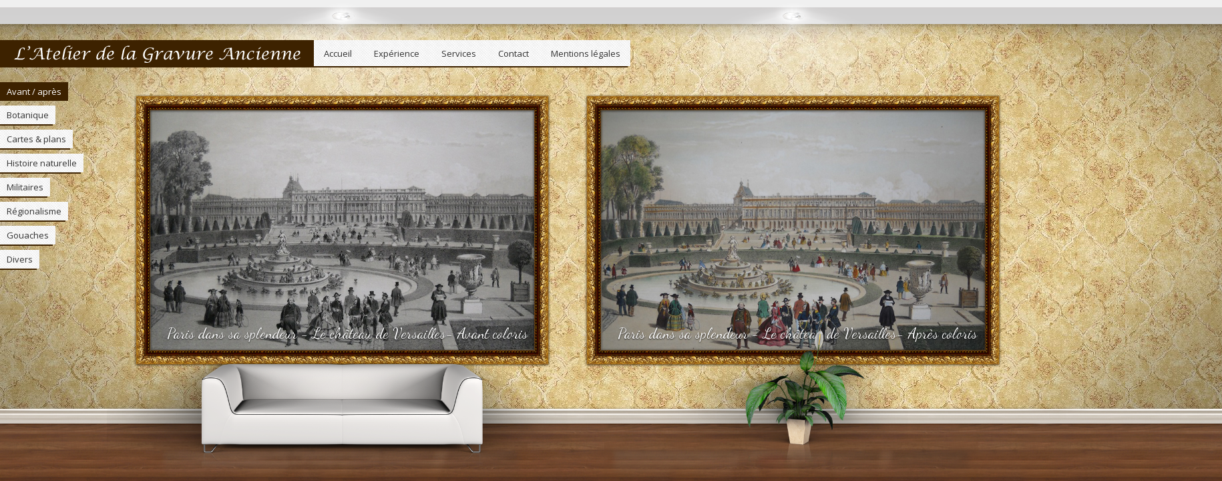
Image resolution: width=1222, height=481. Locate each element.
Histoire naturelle (42, 163)
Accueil (338, 53)
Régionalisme (34, 211)
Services (458, 53)
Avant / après (34, 92)
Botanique (28, 115)
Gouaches (28, 235)
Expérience (396, 53)
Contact (513, 53)
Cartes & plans (36, 139)
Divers (20, 259)
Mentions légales (585, 53)
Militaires (25, 187)
